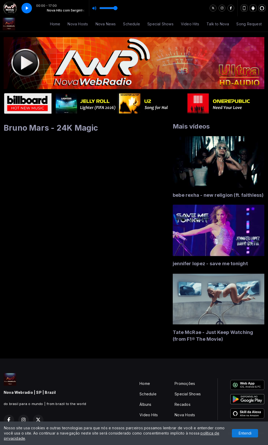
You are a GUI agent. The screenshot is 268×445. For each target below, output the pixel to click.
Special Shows (160, 24)
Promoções (185, 383)
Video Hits (190, 24)
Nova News (106, 24)
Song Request (249, 24)
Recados (182, 404)
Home (55, 24)
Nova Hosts (78, 24)
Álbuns (145, 404)
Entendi (245, 433)
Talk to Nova (217, 24)
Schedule (131, 24)
